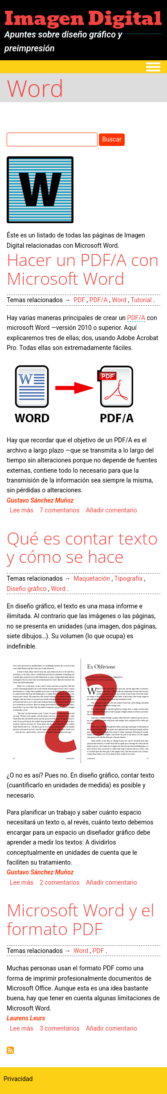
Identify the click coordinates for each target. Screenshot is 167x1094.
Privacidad (18, 1078)
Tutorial (140, 300)
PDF (79, 300)
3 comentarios (60, 1028)
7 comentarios (60, 510)
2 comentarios (60, 882)
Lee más (21, 510)
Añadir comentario (111, 510)
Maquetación (91, 578)
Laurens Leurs (26, 1018)
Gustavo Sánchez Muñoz (40, 500)
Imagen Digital (83, 18)
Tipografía (128, 578)
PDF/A (99, 300)
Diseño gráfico (26, 588)
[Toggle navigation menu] (153, 67)
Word (119, 300)
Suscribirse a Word (10, 1050)
